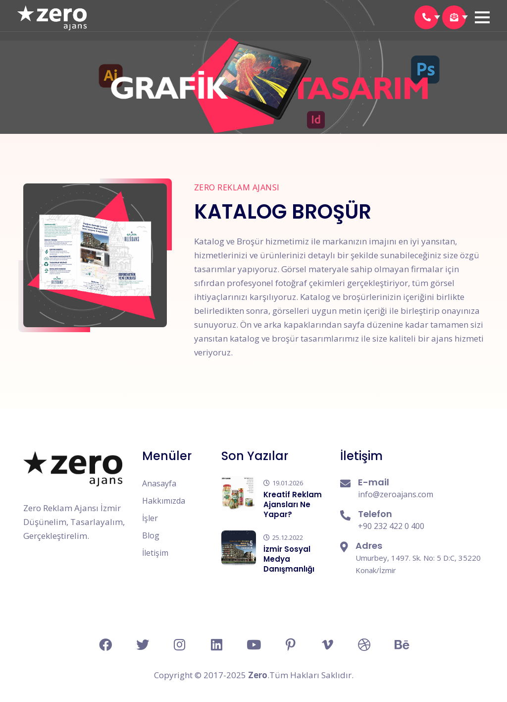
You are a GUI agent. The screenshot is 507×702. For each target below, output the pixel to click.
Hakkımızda (163, 500)
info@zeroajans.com (395, 494)
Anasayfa (159, 483)
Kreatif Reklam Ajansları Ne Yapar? (292, 504)
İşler (150, 518)
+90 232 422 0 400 (391, 526)
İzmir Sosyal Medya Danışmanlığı (288, 559)
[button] (482, 17)
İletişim (155, 552)
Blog (150, 535)
